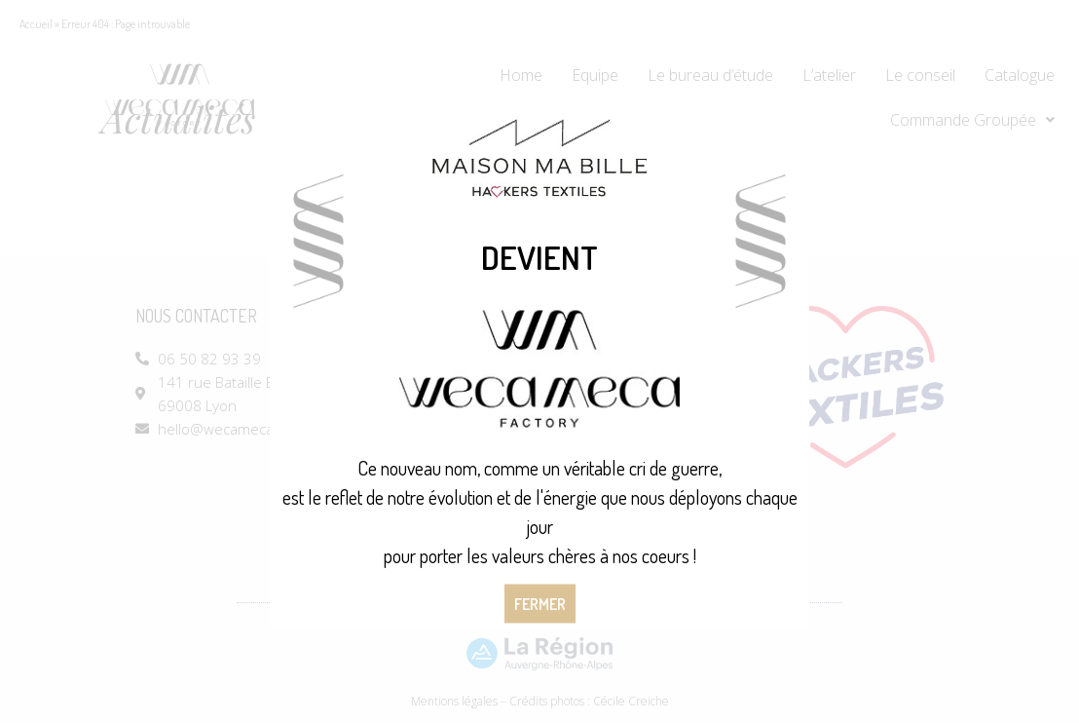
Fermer (540, 604)
